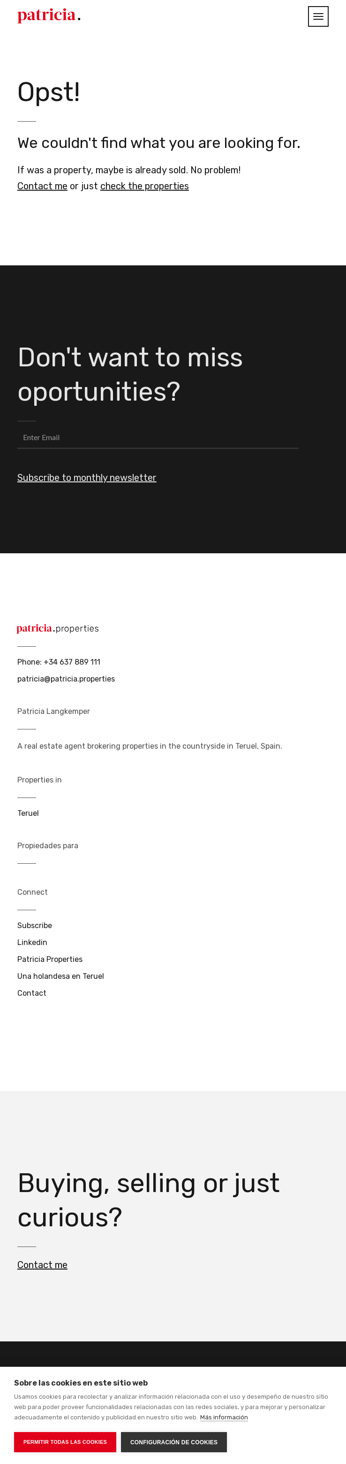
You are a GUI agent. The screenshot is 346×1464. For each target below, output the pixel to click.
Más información (224, 1417)
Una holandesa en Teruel (60, 976)
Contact (31, 993)
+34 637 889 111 (72, 662)
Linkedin (32, 942)
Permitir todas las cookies (65, 1442)
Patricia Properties (50, 959)
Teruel (28, 813)
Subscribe (34, 925)
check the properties (144, 186)
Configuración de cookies (174, 1442)
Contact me (42, 186)
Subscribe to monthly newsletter (87, 478)
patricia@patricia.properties (66, 678)
